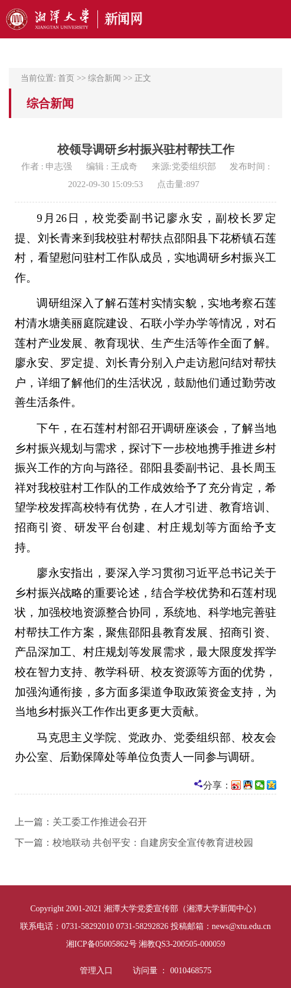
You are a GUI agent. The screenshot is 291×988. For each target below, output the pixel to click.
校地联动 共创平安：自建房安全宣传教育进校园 (153, 842)
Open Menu (276, 19)
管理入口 (96, 970)
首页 (66, 78)
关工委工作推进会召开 (100, 822)
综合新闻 (104, 78)
